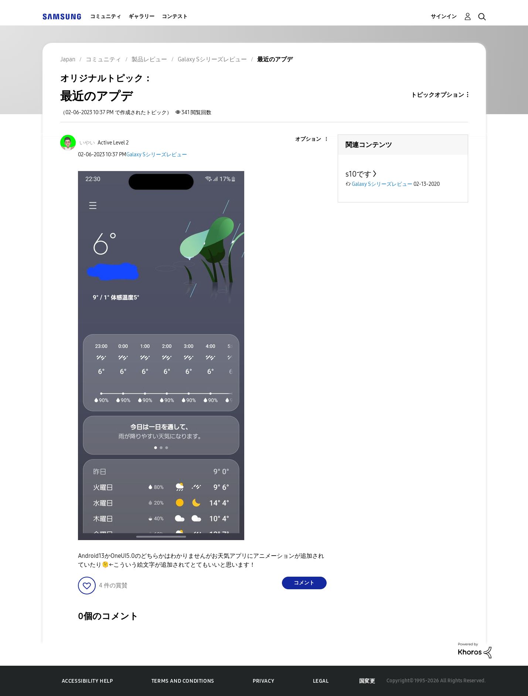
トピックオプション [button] (437, 94)
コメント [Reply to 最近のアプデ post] (304, 583)
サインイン (444, 16)
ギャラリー (141, 16)
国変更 (367, 681)
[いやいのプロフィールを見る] (87, 143)
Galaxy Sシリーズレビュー (156, 154)
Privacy (263, 681)
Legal (321, 681)
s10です (358, 174)
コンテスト (175, 16)
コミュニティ (105, 16)
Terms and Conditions (182, 681)
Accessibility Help (87, 681)
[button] (314, 139)
